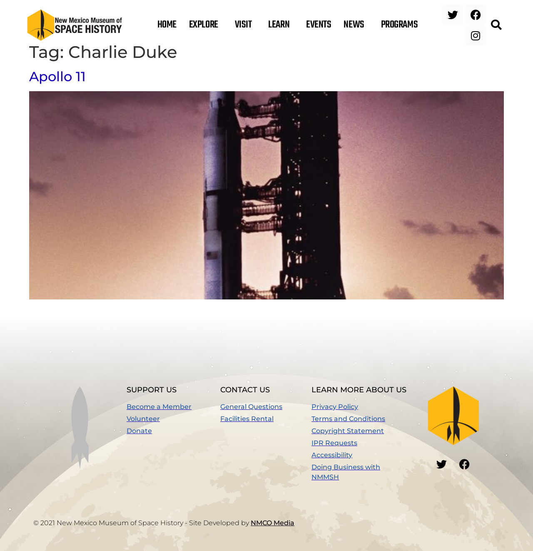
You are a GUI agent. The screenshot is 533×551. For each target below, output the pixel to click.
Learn (281, 25)
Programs (401, 25)
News (356, 25)
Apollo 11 (57, 76)
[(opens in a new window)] (173, 431)
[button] (496, 25)
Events (318, 25)
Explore (205, 25)
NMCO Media (272, 523)
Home (167, 25)
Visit (245, 25)
